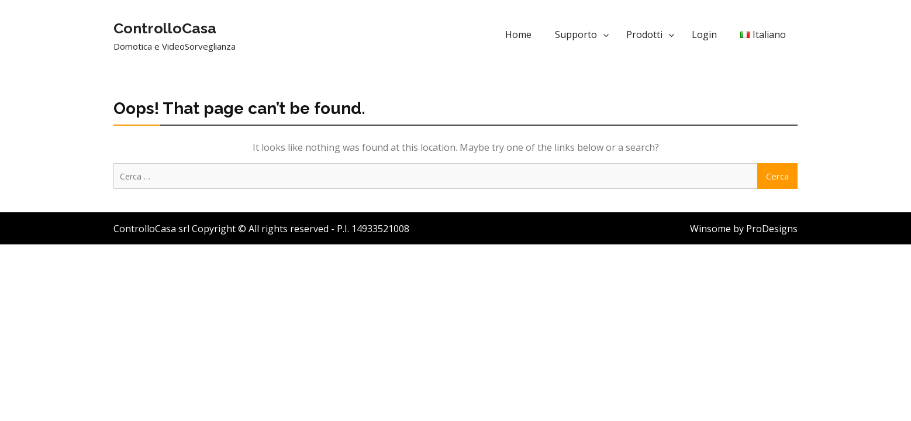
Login (704, 34)
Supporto (576, 34)
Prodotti (644, 34)
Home (518, 34)
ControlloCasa (164, 28)
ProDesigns (772, 228)
